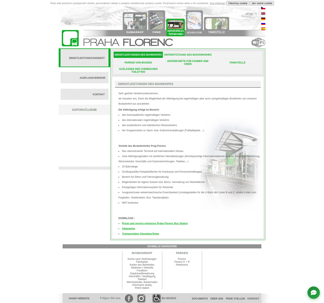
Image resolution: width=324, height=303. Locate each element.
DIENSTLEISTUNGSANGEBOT (87, 58)
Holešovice (182, 264)
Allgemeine (128, 228)
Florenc (182, 259)
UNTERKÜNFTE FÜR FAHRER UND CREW (187, 63)
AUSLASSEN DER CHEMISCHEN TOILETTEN (138, 70)
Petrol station (142, 287)
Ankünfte (148, 267)
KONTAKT (99, 94)
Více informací (218, 3)
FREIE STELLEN (235, 298)
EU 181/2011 (164, 298)
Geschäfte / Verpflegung (142, 276)
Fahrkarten (142, 261)
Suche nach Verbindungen (142, 259)
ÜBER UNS (216, 298)
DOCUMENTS (200, 298)
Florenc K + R (182, 261)
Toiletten (142, 279)
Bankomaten (150, 282)
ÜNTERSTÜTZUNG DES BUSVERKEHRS (188, 54)
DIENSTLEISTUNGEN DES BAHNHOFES (138, 54)
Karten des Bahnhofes (142, 264)
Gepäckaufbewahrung (142, 273)
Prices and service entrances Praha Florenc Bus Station (155, 223)
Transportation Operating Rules (140, 233)
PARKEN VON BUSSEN (138, 62)
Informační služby (142, 285)
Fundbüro (142, 270)
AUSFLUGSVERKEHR (93, 77)
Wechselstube (134, 282)
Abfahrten (136, 267)
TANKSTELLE (237, 62)
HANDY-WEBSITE (79, 298)
